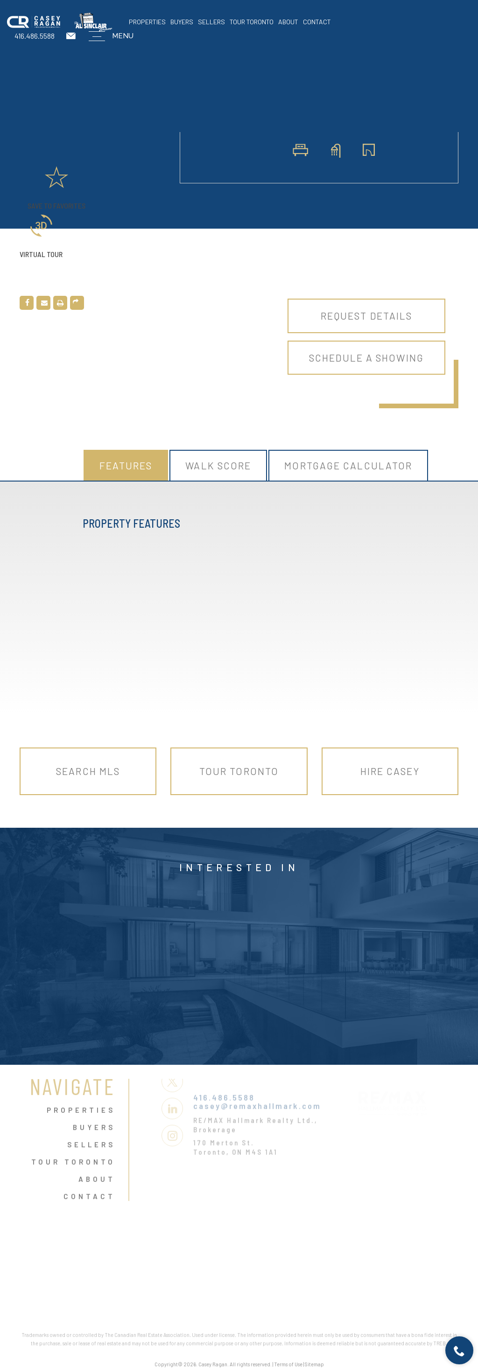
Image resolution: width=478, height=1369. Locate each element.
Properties (147, 22)
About (288, 22)
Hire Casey (390, 771)
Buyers (181, 22)
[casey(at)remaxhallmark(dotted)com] (71, 36)
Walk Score (218, 465)
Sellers (211, 22)
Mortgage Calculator (348, 465)
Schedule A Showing (366, 357)
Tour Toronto (252, 22)
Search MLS (88, 771)
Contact (317, 22)
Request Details (367, 315)
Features (126, 465)
